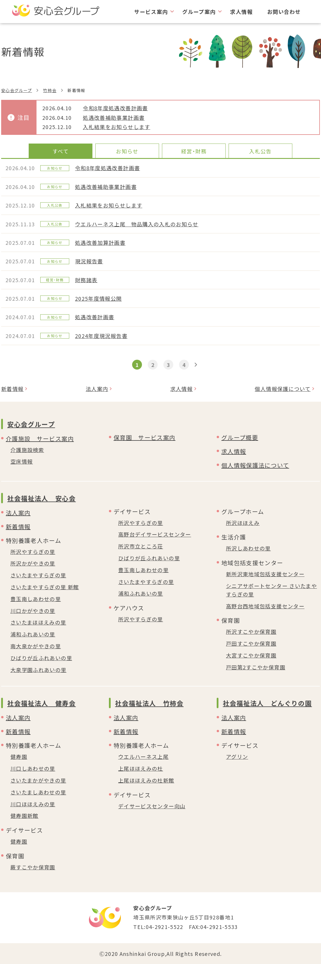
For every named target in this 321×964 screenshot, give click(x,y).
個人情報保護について (283, 388)
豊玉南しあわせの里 (35, 599)
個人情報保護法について (255, 465)
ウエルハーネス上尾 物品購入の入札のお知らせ (136, 224)
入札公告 (260, 151)
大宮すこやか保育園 (251, 655)
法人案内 (97, 388)
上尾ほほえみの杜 (140, 768)
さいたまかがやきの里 (38, 780)
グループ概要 (239, 437)
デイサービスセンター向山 (151, 806)
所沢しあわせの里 (248, 548)
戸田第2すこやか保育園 (255, 667)
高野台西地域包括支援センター (265, 606)
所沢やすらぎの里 (32, 551)
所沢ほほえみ (243, 522)
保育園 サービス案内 (145, 437)
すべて (60, 151)
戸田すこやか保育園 (251, 643)
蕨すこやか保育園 (32, 867)
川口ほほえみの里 (32, 804)
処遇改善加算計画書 (100, 242)
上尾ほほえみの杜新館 (146, 780)
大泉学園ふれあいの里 (38, 669)
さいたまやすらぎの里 (38, 575)
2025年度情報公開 (98, 298)
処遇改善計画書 (94, 317)
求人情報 (241, 11)
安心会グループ (16, 90)
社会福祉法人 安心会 (41, 498)
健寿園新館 (24, 815)
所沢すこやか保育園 (251, 631)
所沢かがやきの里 (32, 563)
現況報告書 (89, 261)
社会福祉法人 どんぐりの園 (267, 703)
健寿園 (18, 756)
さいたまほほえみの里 (38, 622)
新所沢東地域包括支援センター (265, 574)
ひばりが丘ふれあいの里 (41, 658)
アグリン (237, 756)
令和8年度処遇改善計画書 (115, 108)
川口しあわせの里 (32, 768)
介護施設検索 (27, 449)
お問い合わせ (284, 11)
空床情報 (21, 461)
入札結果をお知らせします (116, 127)
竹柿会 (49, 90)
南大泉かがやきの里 (35, 646)
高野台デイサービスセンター (154, 534)
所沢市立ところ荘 (140, 546)
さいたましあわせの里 (38, 792)
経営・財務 (194, 151)
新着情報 (12, 388)
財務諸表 (86, 280)
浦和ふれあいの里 (32, 634)
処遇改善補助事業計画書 (114, 117)
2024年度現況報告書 (101, 335)
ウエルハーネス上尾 (143, 756)
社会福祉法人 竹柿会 (149, 703)
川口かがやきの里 (32, 610)
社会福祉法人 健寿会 (41, 703)
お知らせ (127, 151)
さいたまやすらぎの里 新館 (44, 587)
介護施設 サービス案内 (40, 438)
